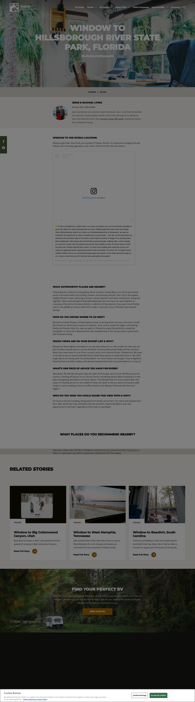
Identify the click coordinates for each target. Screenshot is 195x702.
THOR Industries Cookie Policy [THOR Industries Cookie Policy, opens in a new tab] (35, 699)
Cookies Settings (139, 695)
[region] (97, 695)
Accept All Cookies (158, 695)
